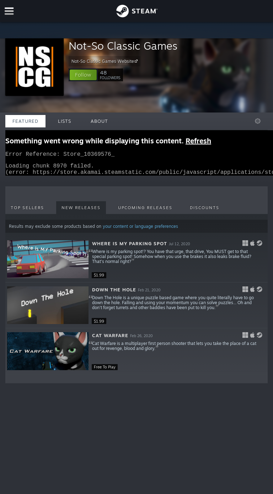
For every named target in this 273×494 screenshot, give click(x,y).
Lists (64, 121)
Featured (25, 121)
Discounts (204, 211)
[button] (83, 74)
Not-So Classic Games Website (105, 61)
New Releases (81, 211)
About (99, 121)
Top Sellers (27, 211)
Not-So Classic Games (123, 45)
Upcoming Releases (145, 211)
